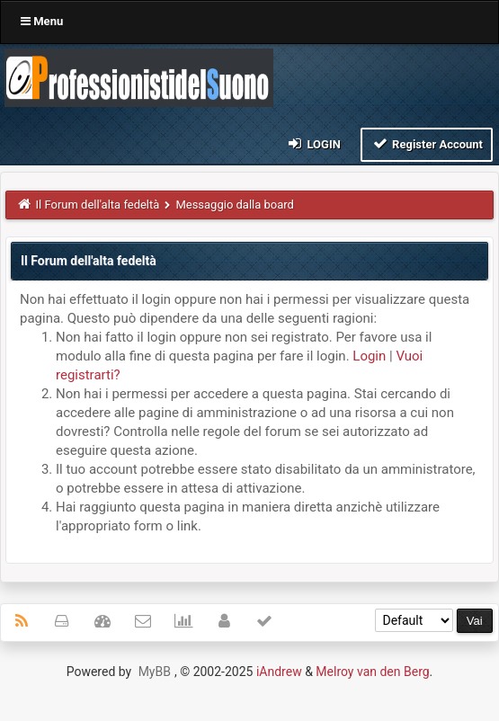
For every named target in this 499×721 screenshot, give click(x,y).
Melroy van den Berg (372, 671)
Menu (42, 21)
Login (313, 143)
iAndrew (279, 671)
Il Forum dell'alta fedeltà (98, 204)
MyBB (154, 671)
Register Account (426, 143)
